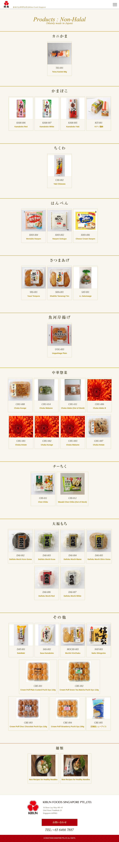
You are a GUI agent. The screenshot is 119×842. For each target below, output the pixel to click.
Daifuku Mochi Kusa (46, 559)
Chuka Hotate (21, 445)
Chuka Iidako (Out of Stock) (73, 408)
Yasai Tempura (33, 296)
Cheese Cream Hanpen (85, 239)
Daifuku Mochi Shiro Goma (98, 559)
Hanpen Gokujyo (59, 239)
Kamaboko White (47, 127)
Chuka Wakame (46, 408)
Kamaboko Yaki (72, 127)
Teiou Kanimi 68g (59, 72)
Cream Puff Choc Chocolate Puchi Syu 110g (28, 726)
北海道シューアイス (98, 726)
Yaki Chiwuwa (59, 184)
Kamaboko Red (21, 127)
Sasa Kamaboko (47, 653)
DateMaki (21, 653)
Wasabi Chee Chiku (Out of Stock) (72, 502)
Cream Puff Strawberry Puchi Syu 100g (67, 726)
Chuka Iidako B (99, 408)
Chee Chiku (43, 502)
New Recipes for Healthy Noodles (43, 779)
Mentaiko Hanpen (33, 239)
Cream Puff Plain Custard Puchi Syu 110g (38, 690)
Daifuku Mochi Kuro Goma (20, 559)
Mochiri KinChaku (72, 653)
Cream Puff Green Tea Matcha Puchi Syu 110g (79, 690)
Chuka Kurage (20, 408)
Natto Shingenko (99, 653)
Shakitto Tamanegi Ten (59, 296)
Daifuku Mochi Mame (72, 559)
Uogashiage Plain (59, 353)
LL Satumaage (85, 296)
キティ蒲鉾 (98, 127)
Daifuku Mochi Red (47, 596)
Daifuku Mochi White (72, 596)
